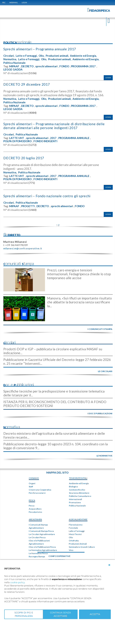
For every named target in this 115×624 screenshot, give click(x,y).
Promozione (75, 502)
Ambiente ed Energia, (83, 55)
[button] (109, 565)
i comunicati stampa (99, 329)
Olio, (41, 55)
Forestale (73, 528)
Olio (71, 537)
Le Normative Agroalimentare (43, 550)
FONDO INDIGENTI (45, 141)
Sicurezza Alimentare (79, 493)
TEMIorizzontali (78, 478)
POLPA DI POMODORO (17, 141)
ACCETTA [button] (95, 614)
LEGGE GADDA (13, 69)
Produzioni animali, (57, 55)
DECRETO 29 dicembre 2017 (26, 84)
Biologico (73, 486)
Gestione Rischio (77, 489)
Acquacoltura (35, 509)
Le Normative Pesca (38, 553)
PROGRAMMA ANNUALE (73, 138)
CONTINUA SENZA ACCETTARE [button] (60, 614)
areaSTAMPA (35, 519)
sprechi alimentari (46, 66)
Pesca (31, 505)
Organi (32, 483)
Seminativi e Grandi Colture (82, 547)
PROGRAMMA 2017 (83, 66)
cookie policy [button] (17, 582)
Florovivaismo (75, 524)
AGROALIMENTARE (78, 519)
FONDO (64, 66)
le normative (104, 455)
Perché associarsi (37, 493)
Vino (71, 550)
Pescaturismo (35, 512)
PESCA (32, 500)
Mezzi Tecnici (75, 534)
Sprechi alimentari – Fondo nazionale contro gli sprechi (46, 196)
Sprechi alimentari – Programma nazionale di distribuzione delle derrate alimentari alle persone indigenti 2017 (54, 126)
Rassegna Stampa (37, 556)
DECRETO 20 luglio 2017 (23, 158)
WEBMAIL (13, 2)
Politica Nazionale (14, 62)
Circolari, (8, 55)
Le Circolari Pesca (37, 537)
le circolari (105, 371)
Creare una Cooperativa (40, 490)
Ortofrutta (74, 540)
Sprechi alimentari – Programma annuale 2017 (39, 49)
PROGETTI (28, 206)
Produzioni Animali (78, 543)
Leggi (108, 78)
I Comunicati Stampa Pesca (41, 531)
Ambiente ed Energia (79, 483)
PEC (3, 2)
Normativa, (10, 59)
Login (24, 2)
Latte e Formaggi (76, 531)
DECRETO (27, 66)
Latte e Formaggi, (26, 55)
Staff (31, 486)
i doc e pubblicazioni (99, 413)
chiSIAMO (34, 478)
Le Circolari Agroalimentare (42, 534)
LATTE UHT (16, 138)
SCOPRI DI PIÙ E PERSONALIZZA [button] (23, 614)
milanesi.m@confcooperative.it (22, 248)
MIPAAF (14, 66)
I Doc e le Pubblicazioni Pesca (42, 547)
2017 (53, 138)
